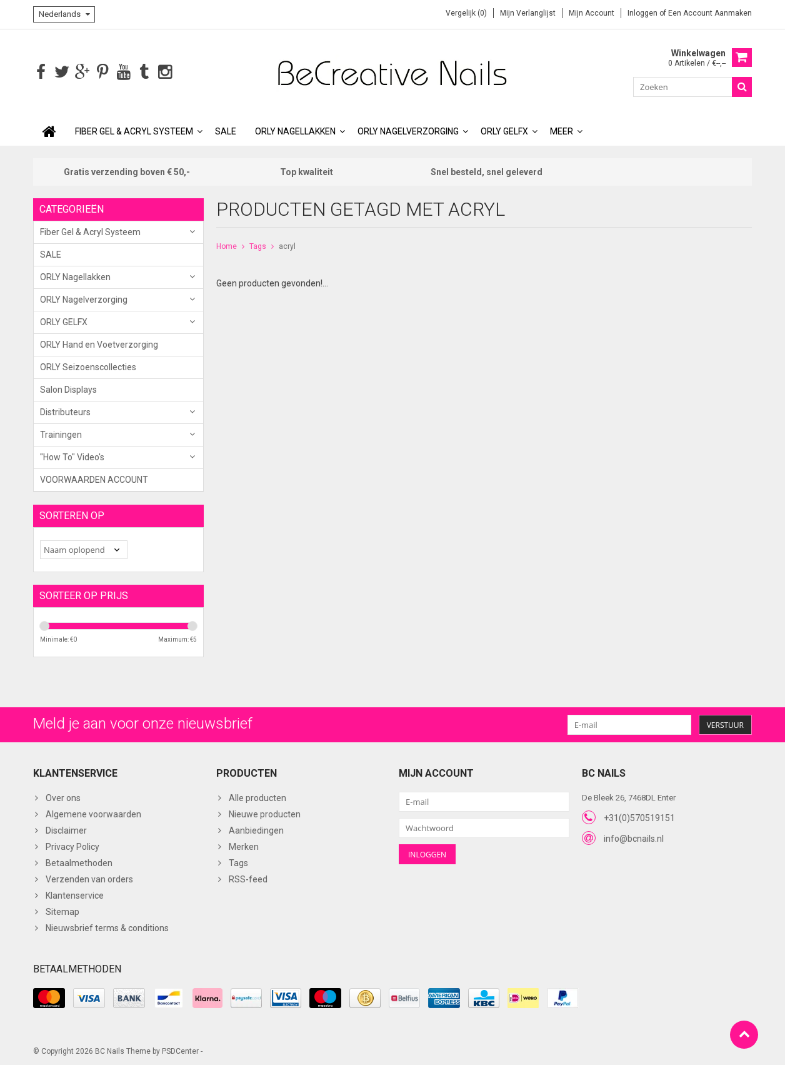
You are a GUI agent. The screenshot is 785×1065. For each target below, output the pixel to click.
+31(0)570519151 (639, 817)
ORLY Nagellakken (295, 130)
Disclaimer (66, 830)
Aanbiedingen (256, 830)
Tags (257, 245)
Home (226, 245)
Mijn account (591, 13)
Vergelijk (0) (466, 13)
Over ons (63, 797)
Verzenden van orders (89, 879)
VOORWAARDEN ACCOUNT (94, 478)
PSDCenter (180, 1050)
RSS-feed (248, 879)
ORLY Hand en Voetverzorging (99, 343)
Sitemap (62, 911)
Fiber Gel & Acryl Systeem (134, 130)
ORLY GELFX (504, 130)
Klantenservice (75, 895)
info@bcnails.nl (634, 837)
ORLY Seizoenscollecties (88, 366)
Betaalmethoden (79, 862)
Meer (561, 130)
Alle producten (257, 797)
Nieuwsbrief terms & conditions (107, 927)
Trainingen (61, 433)
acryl (287, 245)
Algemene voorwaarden (93, 814)
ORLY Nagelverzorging (408, 130)
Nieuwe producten (265, 814)
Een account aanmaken (710, 13)
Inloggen (643, 13)
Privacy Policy (72, 846)
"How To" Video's (72, 456)
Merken (244, 846)
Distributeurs (65, 411)
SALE (225, 130)
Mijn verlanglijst (528, 13)
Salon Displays (68, 388)
